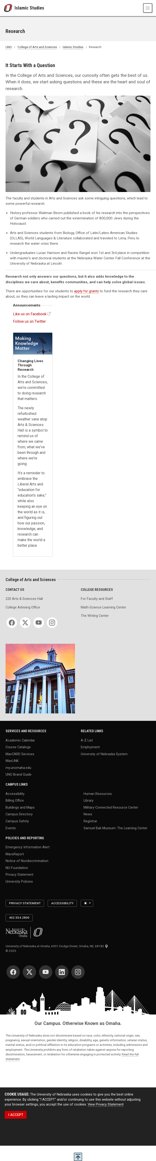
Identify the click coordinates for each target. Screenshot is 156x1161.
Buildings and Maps (20, 807)
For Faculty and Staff (97, 599)
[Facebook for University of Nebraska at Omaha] (13, 972)
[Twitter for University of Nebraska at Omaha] (29, 972)
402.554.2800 (19, 917)
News (88, 814)
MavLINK (12, 761)
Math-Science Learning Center (103, 607)
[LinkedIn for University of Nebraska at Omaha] (62, 972)
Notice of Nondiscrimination (27, 861)
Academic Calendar (20, 740)
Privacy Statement (19, 874)
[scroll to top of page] (78, 1157)
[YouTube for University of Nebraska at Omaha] (45, 972)
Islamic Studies (29, 8)
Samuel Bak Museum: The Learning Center (115, 828)
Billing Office (15, 800)
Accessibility (15, 793)
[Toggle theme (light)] (87, 903)
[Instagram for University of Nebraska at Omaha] (78, 972)
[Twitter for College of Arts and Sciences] (25, 622)
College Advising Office (23, 607)
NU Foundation (17, 867)
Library (89, 800)
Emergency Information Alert (28, 847)
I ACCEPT (15, 1115)
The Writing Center (95, 616)
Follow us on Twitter (29, 321)
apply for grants (86, 291)
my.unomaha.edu (18, 767)
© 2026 (12, 951)
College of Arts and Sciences (37, 47)
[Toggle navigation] (147, 8)
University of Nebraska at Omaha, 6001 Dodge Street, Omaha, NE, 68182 (57, 946)
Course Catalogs (18, 747)
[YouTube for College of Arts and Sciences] (38, 622)
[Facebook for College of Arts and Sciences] (11, 622)
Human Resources (98, 793)
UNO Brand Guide (18, 774)
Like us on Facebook (30, 314)
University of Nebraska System (104, 754)
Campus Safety (17, 821)
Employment (90, 747)
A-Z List (87, 740)
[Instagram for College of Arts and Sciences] (52, 622)
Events (11, 828)
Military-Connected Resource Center (111, 807)
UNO (9, 47)
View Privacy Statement (106, 1104)
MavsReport (15, 854)
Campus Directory (19, 814)
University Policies (19, 881)
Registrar (90, 821)
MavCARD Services (20, 754)
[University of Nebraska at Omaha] (9, 8)
